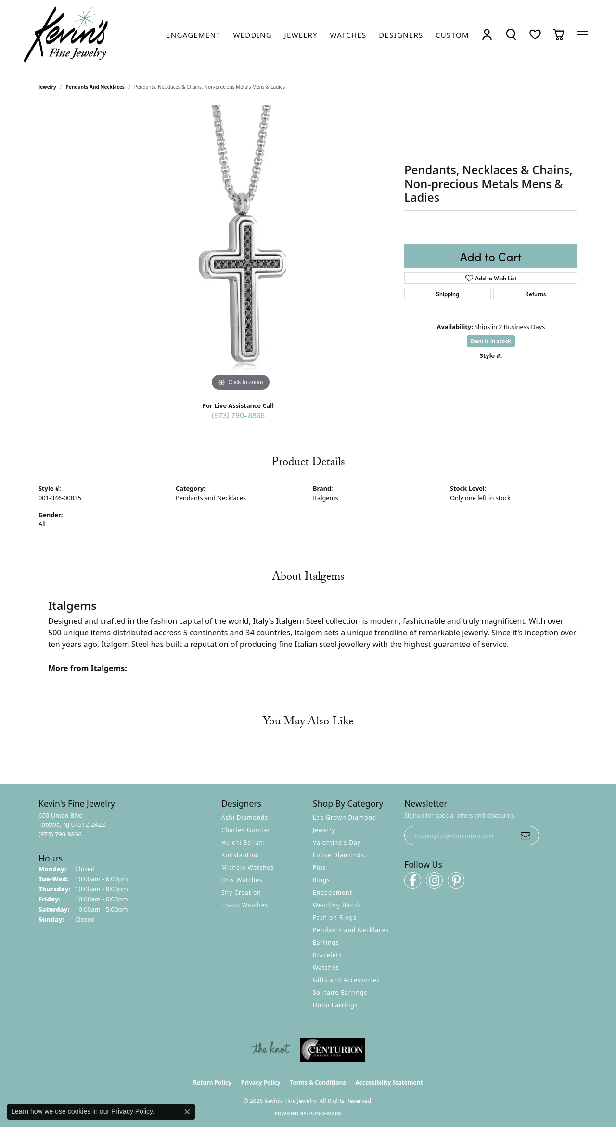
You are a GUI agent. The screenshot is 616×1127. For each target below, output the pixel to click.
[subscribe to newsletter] (526, 835)
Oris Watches (242, 880)
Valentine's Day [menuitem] (337, 842)
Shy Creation (241, 892)
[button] (487, 34)
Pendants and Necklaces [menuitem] (351, 930)
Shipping (447, 294)
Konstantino (240, 855)
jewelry (47, 86)
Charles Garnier (245, 830)
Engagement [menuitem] (332, 892)
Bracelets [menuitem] (327, 955)
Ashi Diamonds (244, 817)
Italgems (325, 498)
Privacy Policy (261, 1082)
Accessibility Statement (389, 1082)
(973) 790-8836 (238, 414)
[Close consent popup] (187, 1111)
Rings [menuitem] (321, 880)
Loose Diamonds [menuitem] (339, 855)
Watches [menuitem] (326, 967)
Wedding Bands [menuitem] (337, 905)
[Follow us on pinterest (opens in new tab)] (456, 880)
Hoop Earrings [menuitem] (335, 1005)
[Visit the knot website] (271, 1050)
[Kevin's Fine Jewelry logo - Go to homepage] (66, 34)
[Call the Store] (60, 834)
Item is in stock (491, 340)
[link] (193, 34)
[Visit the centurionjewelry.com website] (332, 1050)
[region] (240, 249)
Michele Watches (247, 867)
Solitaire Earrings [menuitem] (340, 992)
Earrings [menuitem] (326, 942)
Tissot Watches (244, 905)
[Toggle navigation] (583, 34)
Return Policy (212, 1082)
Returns (535, 294)
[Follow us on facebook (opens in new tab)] (412, 880)
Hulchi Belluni (243, 842)
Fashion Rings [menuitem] (335, 917)
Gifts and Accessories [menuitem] (346, 980)
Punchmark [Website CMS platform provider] (325, 1113)
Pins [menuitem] (319, 867)
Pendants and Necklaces (95, 86)
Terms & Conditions (318, 1082)
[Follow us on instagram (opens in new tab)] (434, 880)
